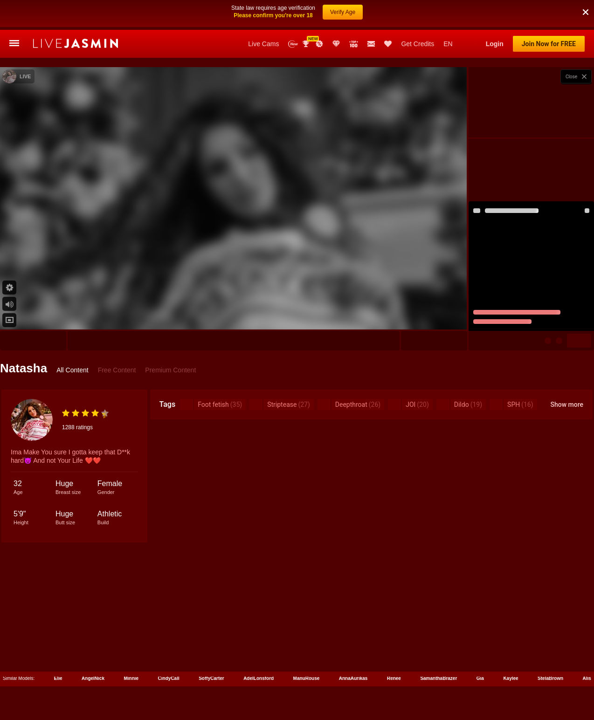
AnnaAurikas (353, 678)
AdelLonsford (258, 678)
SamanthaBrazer (438, 678)
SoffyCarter (211, 678)
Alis (587, 678)
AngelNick (93, 678)
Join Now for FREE (549, 44)
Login (495, 44)
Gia (480, 678)
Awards (307, 44)
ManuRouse (306, 678)
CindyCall (169, 678)
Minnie (131, 678)
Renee (394, 678)
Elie (58, 678)
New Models (293, 44)
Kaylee (510, 678)
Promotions (319, 44)
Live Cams (263, 44)
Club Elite (336, 44)
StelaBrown (550, 678)
